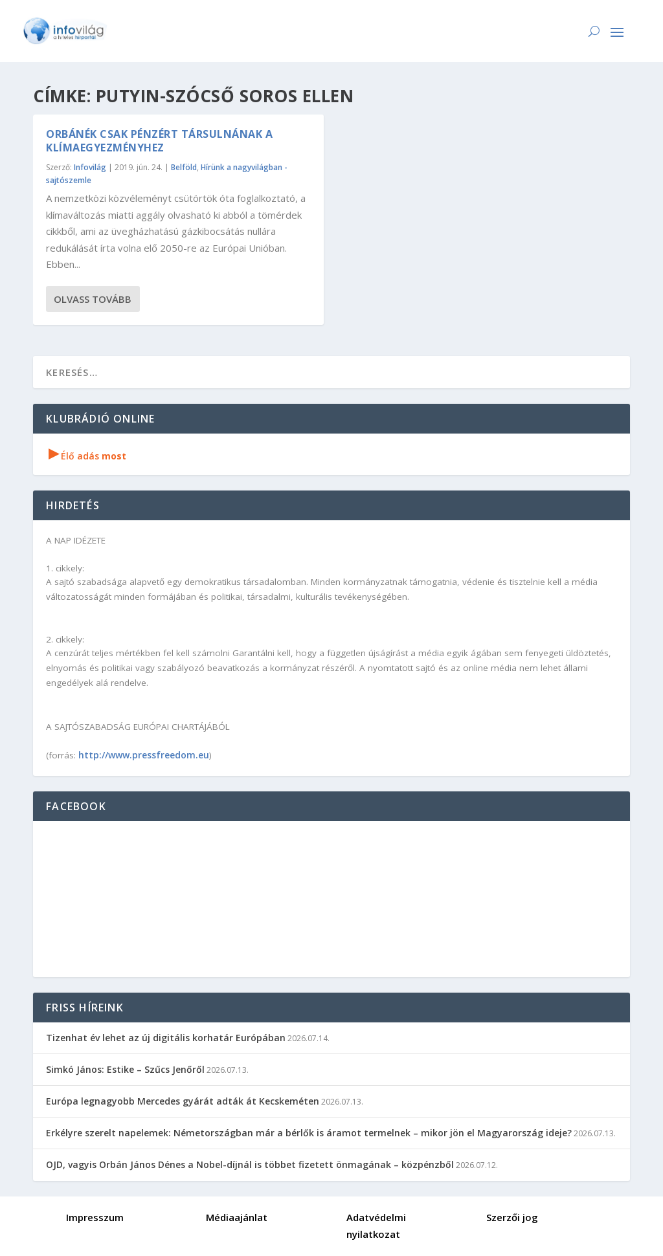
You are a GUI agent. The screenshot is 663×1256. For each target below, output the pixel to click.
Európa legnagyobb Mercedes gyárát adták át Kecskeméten (182, 1101)
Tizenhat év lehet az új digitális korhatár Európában (166, 1037)
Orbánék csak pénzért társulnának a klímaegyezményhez (159, 141)
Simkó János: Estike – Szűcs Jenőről (125, 1069)
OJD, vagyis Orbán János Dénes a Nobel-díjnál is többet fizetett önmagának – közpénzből (250, 1164)
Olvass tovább (92, 298)
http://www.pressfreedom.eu (143, 755)
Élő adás (87, 456)
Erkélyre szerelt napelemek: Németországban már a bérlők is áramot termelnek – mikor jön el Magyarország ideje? (309, 1133)
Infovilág (90, 167)
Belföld (184, 167)
